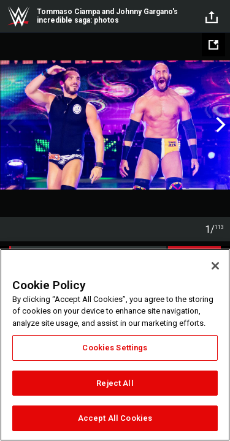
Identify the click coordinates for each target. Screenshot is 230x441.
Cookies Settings (114, 347)
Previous (10, 125)
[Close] (215, 265)
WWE (18, 16)
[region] (115, 345)
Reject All (114, 383)
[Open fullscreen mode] (213, 44)
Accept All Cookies (115, 418)
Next (219, 125)
